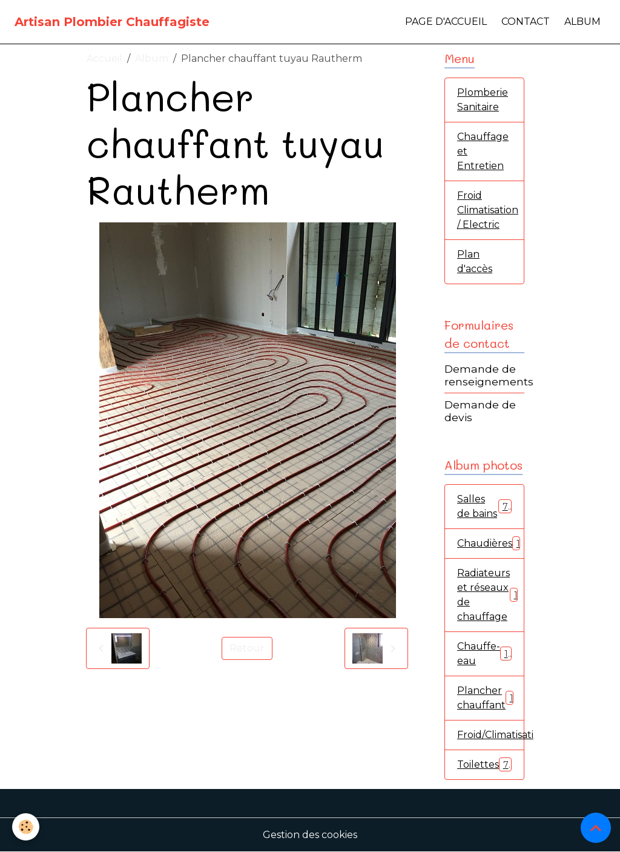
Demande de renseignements (488, 375)
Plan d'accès (474, 261)
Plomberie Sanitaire (482, 100)
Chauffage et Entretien (483, 151)
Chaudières (490, 543)
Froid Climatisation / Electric (487, 210)
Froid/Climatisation (490, 735)
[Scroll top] (596, 828)
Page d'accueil (446, 21)
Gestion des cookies (310, 834)
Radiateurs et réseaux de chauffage (490, 594)
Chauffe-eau (484, 654)
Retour (247, 648)
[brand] (112, 22)
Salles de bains (484, 506)
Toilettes (484, 764)
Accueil (104, 58)
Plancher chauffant (487, 698)
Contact (525, 21)
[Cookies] (25, 826)
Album (582, 21)
